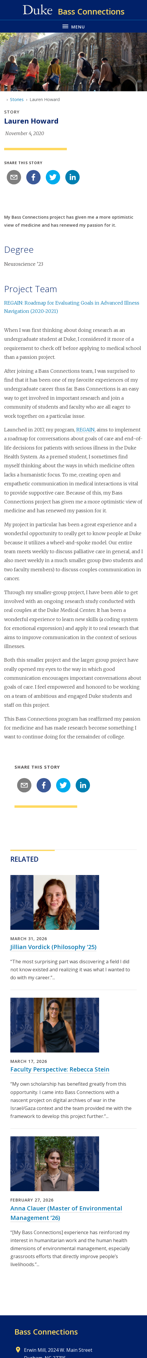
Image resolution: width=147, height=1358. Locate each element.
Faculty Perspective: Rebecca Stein (59, 1069)
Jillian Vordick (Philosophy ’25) (53, 947)
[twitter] (53, 177)
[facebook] (33, 177)
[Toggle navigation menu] (73, 26)
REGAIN (85, 430)
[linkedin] (72, 177)
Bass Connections (46, 1331)
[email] (14, 177)
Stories (17, 99)
